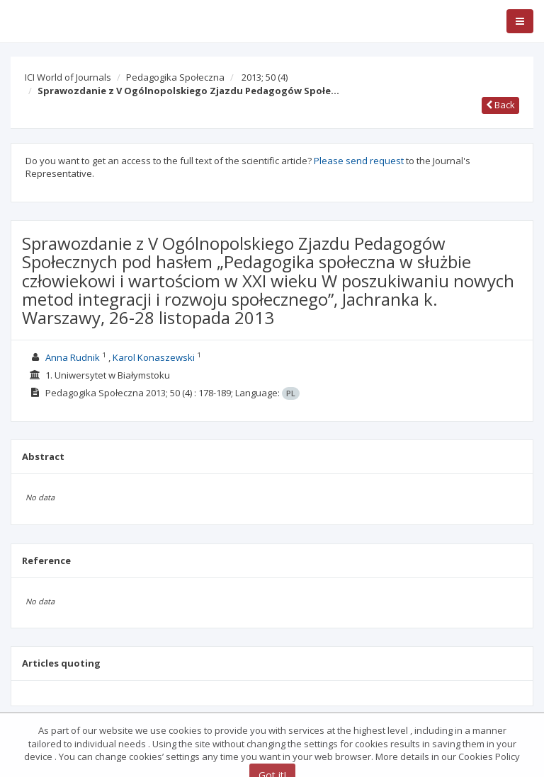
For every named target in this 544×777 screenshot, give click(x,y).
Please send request (359, 160)
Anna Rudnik (72, 357)
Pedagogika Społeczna (175, 77)
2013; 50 (265, 77)
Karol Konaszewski (154, 357)
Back (500, 104)
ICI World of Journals (68, 77)
